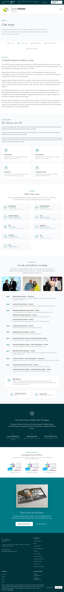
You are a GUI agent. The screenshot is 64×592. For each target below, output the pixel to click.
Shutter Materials (38, 556)
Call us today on (9, 2)
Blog (3, 579)
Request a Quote (37, 2)
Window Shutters (38, 541)
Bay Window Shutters (39, 559)
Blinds (35, 543)
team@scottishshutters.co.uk (9, 551)
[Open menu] (60, 9)
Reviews (3, 576)
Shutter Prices (37, 564)
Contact (3, 584)
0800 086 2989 (41, 524)
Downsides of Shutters (39, 566)
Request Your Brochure (55, 2)
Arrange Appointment (45, 2)
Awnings (36, 551)
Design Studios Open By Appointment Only (26, 2)
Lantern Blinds (37, 546)
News (3, 582)
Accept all (58, 590)
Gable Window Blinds (38, 548)
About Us (4, 574)
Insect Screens (37, 553)
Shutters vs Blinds (38, 561)
